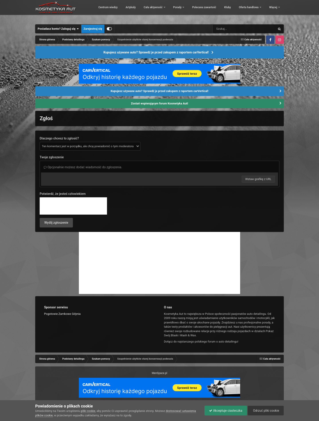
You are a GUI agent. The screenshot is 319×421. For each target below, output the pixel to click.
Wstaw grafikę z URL (258, 179)
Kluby (258, 11)
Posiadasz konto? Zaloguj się (58, 29)
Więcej (273, 11)
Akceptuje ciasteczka (225, 410)
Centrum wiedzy (138, 11)
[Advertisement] (159, 263)
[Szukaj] (234, 29)
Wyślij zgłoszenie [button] (56, 222)
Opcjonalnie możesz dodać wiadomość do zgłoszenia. (83, 167)
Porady (207, 11)
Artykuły (161, 11)
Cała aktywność (183, 11)
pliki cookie (88, 411)
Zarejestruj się (93, 28)
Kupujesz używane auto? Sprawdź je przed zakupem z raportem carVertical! (156, 52)
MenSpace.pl (159, 373)
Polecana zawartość (234, 11)
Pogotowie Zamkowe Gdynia (62, 313)
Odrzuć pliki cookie (265, 410)
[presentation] (73, 206)
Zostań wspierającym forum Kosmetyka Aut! (159, 103)
